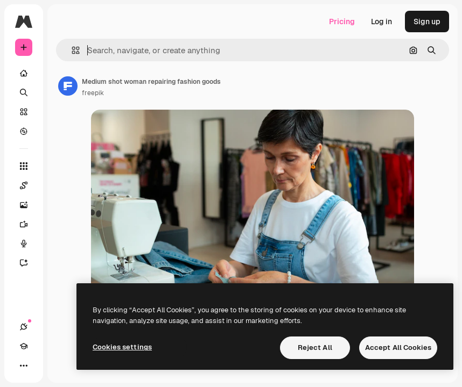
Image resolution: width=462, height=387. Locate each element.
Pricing (342, 21)
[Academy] (23, 346)
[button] (71, 50)
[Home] (23, 73)
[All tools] (23, 166)
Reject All (315, 347)
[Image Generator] (29, 204)
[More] (23, 365)
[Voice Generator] (29, 243)
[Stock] (23, 111)
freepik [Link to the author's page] (93, 93)
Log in (381, 21)
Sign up (427, 21)
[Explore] (23, 131)
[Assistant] (29, 262)
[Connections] (23, 326)
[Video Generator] (29, 224)
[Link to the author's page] (68, 86)
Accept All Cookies (398, 347)
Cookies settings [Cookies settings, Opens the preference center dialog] (122, 347)
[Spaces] (29, 185)
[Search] (23, 92)
